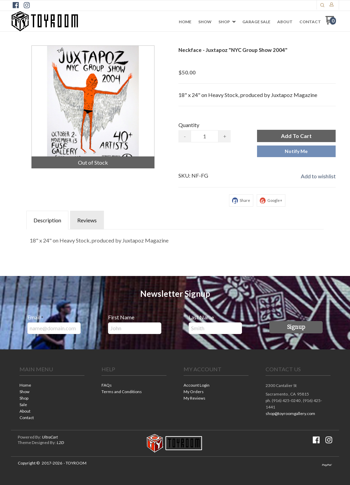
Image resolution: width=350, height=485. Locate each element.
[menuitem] (185, 22)
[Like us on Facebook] (16, 5)
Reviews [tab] (87, 220)
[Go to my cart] (330, 23)
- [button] (185, 136)
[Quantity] (204, 136)
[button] (322, 5)
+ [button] (224, 136)
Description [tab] (47, 220)
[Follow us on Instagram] (27, 5)
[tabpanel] (175, 238)
